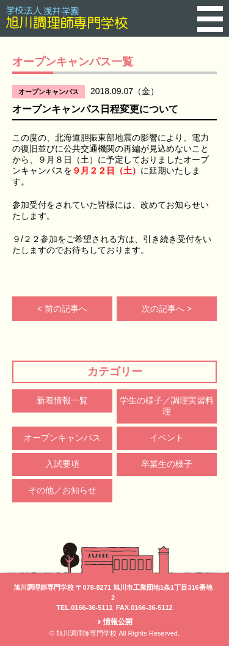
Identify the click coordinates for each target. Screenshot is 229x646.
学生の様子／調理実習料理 (167, 405)
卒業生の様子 (166, 464)
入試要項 (62, 464)
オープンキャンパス (62, 437)
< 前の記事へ (62, 309)
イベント (167, 437)
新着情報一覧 (62, 400)
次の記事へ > (167, 309)
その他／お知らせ (62, 490)
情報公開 (118, 621)
